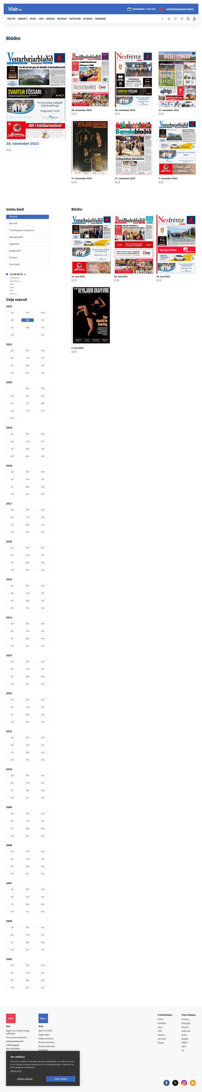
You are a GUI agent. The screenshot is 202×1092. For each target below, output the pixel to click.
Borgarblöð (15, 251)
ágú (27, 327)
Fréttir (161, 1019)
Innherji (185, 1019)
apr (12, 320)
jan (12, 313)
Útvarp (161, 1043)
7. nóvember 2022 (168, 179)
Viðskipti (162, 1023)
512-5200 (47, 1031)
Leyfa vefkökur (61, 1079)
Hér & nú (13, 294)
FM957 (185, 1043)
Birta (11, 291)
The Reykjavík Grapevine (21, 230)
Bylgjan (185, 1039)
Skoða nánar (16, 1071)
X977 (184, 1047)
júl (12, 327)
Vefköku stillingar (25, 1079)
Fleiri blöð (14, 265)
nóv (43, 335)
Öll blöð (13, 217)
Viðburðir (186, 1031)
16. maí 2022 (78, 277)
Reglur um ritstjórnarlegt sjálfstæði (17, 1032)
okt (12, 335)
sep (42, 327)
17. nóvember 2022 (169, 110)
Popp (12, 287)
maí (27, 320)
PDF (8, 150)
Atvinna (185, 1027)
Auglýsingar (43, 1035)
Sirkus (12, 284)
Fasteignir (186, 1023)
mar (43, 313)
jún (42, 320)
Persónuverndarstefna (16, 1038)
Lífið (160, 1031)
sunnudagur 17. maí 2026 (143, 9)
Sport (160, 1027)
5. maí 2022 (77, 348)
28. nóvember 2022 (22, 144)
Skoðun (161, 1035)
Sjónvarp (162, 1039)
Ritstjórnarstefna (46, 1043)
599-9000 (15, 1049)
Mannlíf (13, 224)
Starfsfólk (43, 1050)
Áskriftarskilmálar (46, 1046)
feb (27, 313)
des (43, 373)
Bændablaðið (16, 237)
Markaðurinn (15, 281)
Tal (183, 1051)
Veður (184, 1035)
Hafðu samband (45, 1039)
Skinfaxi (13, 258)
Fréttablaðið (14, 278)
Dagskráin (14, 244)
